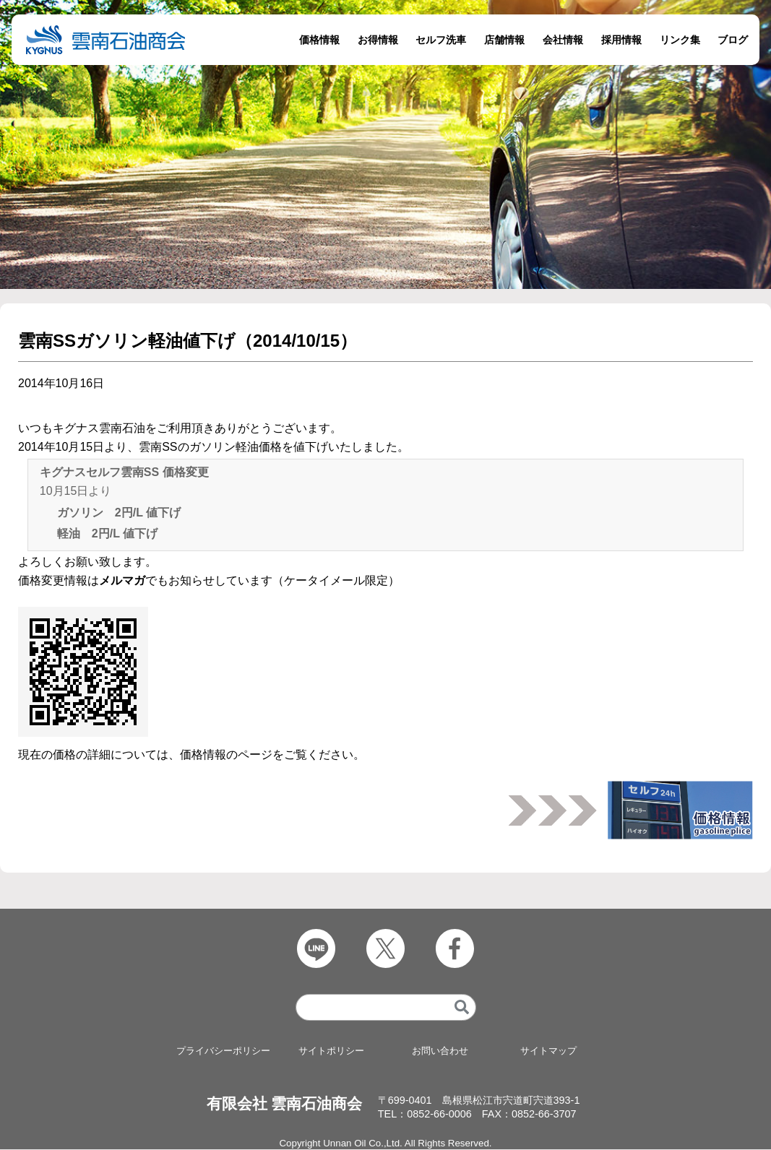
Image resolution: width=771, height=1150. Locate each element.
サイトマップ (548, 1051)
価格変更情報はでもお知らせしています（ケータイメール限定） (209, 580)
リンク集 (680, 40)
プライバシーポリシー (223, 1051)
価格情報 (319, 40)
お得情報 (378, 40)
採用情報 (621, 40)
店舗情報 (504, 40)
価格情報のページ (226, 754)
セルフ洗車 (440, 40)
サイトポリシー (331, 1051)
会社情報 (563, 40)
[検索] (461, 1008)
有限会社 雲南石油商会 (285, 1103)
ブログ (733, 40)
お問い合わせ (440, 1051)
